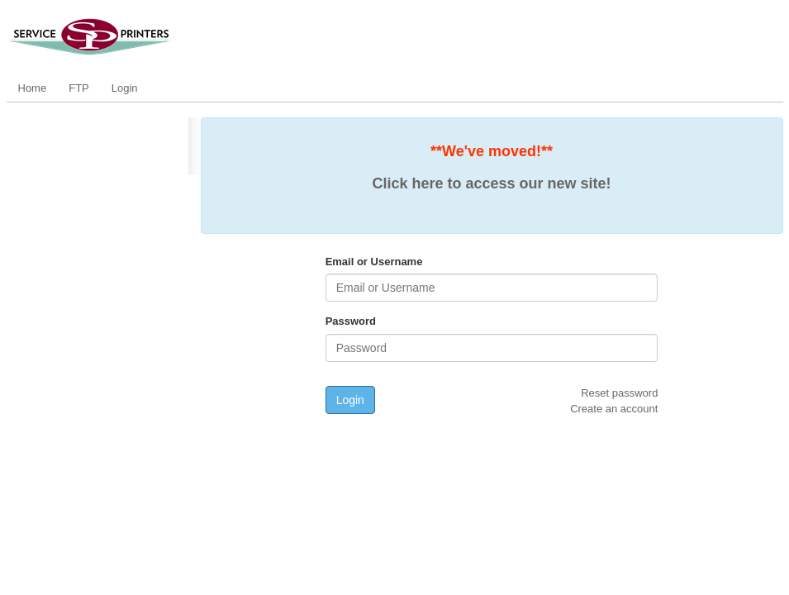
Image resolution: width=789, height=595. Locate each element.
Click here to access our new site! (491, 183)
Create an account (614, 408)
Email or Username (374, 261)
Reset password (619, 393)
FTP (79, 88)
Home (32, 88)
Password (351, 321)
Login (125, 88)
